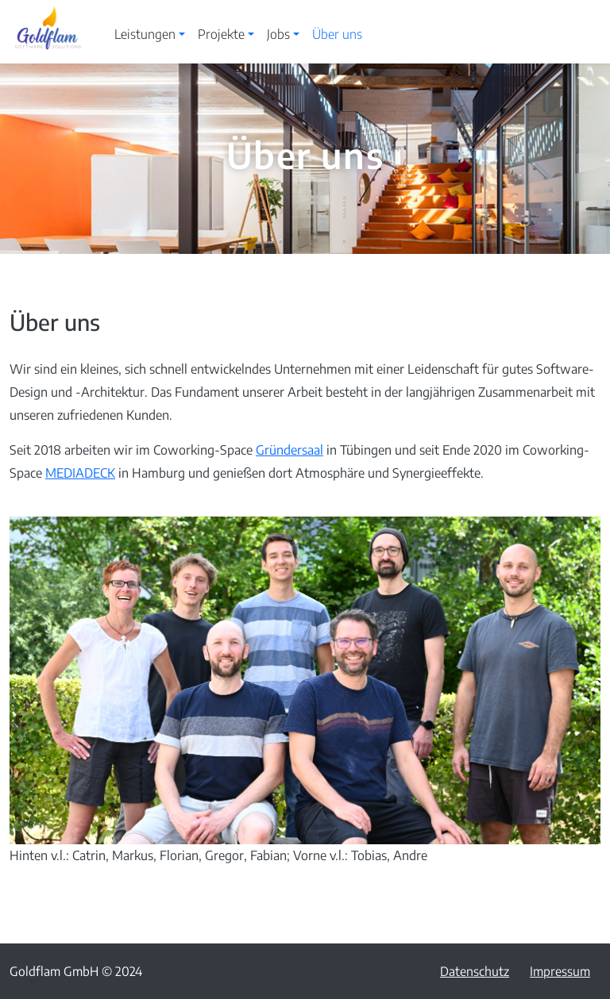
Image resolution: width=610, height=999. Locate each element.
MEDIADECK (80, 473)
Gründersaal (289, 450)
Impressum (560, 970)
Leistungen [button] (145, 34)
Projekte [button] (221, 34)
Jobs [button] (278, 34)
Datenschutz (474, 970)
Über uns (337, 34)
